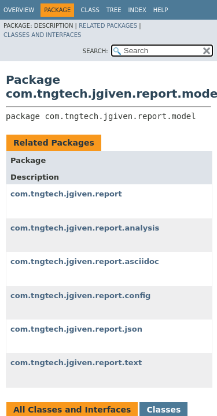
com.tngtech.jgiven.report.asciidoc (84, 261)
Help (160, 10)
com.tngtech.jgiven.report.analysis (84, 228)
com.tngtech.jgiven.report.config (80, 295)
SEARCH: (95, 51)
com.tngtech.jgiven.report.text (76, 362)
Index (137, 10)
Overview (18, 10)
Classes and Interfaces (42, 35)
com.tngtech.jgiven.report (66, 194)
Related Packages (108, 26)
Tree (114, 10)
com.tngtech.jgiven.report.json (76, 329)
